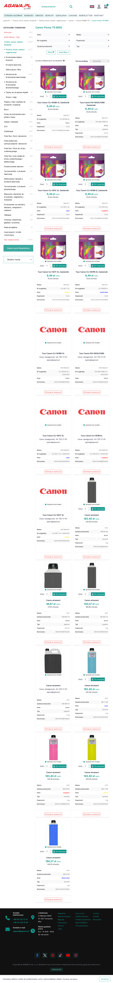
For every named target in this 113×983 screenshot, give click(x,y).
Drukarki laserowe (13, 65)
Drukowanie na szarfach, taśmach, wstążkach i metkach (14, 207)
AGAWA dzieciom (81, 916)
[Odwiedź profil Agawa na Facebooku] (37, 955)
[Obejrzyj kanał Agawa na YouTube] (68, 955)
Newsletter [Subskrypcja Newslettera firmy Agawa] (97, 919)
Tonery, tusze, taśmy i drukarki (13, 43)
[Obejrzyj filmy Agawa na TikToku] (60, 955)
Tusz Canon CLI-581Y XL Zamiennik (53, 272)
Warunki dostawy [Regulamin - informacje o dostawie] (64, 916)
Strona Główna (13, 15)
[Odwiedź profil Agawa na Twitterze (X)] (45, 955)
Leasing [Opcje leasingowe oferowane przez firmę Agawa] (96, 913)
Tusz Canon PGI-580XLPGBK (91, 353)
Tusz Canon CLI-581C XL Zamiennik (53, 190)
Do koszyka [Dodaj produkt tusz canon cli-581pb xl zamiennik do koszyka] (97, 266)
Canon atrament (92, 515)
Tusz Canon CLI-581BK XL (53, 353)
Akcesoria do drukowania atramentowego (12, 85)
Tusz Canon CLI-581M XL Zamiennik (91, 190)
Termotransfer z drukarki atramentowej (14, 187)
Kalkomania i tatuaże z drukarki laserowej (13, 180)
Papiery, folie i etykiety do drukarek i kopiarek (14, 103)
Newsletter (85, 15)
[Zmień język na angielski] (92, 6)
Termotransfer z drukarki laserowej (14, 172)
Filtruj (51, 52)
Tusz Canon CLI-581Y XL (53, 515)
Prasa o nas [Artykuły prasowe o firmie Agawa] (79, 913)
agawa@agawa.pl (53, 360)
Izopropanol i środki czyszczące (12, 233)
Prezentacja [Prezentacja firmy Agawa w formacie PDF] (62, 923)
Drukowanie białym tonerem (14, 58)
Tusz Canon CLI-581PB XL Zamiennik (92, 272)
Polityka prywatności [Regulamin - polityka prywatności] (83, 919)
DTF (6, 126)
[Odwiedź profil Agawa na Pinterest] (52, 955)
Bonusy (49, 15)
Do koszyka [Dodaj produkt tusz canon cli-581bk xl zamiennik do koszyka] (59, 96)
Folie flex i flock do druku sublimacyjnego (14, 149)
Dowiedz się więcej (70, 979)
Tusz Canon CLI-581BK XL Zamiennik (53, 102)
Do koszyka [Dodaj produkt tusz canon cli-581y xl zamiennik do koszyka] (59, 266)
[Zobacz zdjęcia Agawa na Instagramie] (76, 955)
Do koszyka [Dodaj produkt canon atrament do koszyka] (97, 509)
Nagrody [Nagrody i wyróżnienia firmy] (61, 919)
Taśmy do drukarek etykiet (17, 92)
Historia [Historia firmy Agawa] (60, 926)
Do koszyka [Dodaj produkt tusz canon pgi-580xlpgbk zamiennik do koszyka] (97, 96)
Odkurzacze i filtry (13, 69)
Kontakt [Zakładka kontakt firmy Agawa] (96, 916)
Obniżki (39, 15)
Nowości (29, 15)
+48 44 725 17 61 (20, 919)
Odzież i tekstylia (11, 122)
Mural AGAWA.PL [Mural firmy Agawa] (81, 923)
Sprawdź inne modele (53, 92)
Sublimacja (8, 131)
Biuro (6, 109)
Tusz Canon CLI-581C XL (53, 436)
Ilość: (42, 96)
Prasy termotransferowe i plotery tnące (15, 115)
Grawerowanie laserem (14, 166)
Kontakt (99, 15)
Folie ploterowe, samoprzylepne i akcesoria (15, 142)
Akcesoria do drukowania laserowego (16, 75)
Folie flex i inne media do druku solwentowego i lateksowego (14, 159)
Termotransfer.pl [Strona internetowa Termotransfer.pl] (81, 926)
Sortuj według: (82, 61)
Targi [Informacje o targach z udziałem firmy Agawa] (60, 929)
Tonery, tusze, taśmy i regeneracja (15, 50)
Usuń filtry (64, 52)
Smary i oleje (11, 97)
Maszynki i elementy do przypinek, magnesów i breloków (14, 197)
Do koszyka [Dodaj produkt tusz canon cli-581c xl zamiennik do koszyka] (59, 184)
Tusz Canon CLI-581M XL (92, 436)
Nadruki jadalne (10, 227)
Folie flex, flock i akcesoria (15, 136)
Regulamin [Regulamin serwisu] (62, 913)
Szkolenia (61, 15)
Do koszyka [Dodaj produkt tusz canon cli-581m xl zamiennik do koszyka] (97, 184)
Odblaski (7, 215)
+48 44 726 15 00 (20, 922)
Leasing (73, 15)
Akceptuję (104, 979)
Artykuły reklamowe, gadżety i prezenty (13, 221)
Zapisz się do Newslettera (18, 248)
